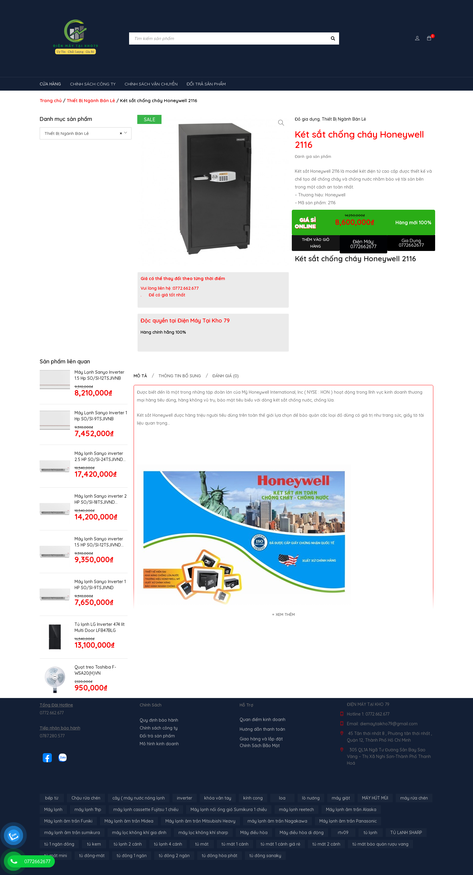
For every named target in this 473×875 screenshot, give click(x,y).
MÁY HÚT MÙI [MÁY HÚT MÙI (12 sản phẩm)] (375, 798)
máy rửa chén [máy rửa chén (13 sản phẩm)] (414, 798)
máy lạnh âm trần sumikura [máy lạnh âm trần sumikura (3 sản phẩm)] (72, 832)
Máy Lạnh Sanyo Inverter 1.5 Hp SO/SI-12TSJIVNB (99, 375)
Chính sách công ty (159, 728)
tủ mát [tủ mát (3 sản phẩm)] (201, 844)
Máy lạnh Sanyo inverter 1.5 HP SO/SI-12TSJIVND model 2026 (99, 542)
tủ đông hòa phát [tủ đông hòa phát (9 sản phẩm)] (219, 855)
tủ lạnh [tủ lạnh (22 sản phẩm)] (370, 832)
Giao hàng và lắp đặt (261, 739)
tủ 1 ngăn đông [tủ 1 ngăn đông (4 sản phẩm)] (59, 844)
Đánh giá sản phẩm (313, 156)
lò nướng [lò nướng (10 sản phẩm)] (311, 798)
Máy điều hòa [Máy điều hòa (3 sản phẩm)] (254, 832)
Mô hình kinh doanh (159, 743)
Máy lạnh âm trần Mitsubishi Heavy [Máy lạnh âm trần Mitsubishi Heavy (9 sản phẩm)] (200, 821)
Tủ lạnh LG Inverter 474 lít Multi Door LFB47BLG (100, 627)
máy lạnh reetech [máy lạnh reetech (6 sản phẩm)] (296, 809)
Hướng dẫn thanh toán (262, 729)
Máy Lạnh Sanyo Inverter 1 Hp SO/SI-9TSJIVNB (101, 416)
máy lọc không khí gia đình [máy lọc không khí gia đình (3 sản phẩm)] (139, 832)
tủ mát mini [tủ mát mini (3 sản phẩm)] (55, 855)
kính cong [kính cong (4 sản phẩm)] (253, 798)
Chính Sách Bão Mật (260, 745)
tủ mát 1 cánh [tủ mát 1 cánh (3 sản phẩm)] (235, 844)
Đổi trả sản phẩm (157, 736)
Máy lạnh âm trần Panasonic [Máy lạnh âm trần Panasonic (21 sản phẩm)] (348, 821)
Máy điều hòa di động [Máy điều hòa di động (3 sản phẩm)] (302, 832)
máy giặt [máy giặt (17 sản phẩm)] (341, 798)
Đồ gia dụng (307, 119)
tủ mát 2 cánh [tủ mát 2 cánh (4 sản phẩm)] (326, 844)
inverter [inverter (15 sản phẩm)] (184, 798)
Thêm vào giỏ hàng (315, 243)
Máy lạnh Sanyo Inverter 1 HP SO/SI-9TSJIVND (100, 584)
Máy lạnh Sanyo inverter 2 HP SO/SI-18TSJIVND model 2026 (101, 499)
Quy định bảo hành (159, 720)
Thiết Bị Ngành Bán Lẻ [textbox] (83, 133)
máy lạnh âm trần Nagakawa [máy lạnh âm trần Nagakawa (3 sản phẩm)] (277, 821)
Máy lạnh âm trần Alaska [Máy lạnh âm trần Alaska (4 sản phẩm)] (351, 809)
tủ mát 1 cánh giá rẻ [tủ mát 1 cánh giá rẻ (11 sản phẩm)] (280, 844)
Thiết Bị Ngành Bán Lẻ (91, 100)
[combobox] (86, 133)
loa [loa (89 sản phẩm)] (282, 798)
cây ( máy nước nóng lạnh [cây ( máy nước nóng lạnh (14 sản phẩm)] (138, 798)
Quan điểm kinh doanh (262, 719)
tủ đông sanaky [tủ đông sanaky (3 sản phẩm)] (265, 855)
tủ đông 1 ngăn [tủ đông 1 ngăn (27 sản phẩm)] (132, 855)
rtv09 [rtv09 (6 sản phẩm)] (343, 832)
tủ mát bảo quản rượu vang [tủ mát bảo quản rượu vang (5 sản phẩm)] (380, 844)
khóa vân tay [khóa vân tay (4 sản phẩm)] (217, 798)
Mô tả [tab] (140, 376)
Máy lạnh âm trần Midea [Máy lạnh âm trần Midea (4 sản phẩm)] (129, 821)
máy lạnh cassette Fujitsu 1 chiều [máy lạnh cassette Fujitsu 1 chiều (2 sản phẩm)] (145, 809)
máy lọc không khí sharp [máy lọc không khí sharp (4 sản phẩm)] (203, 832)
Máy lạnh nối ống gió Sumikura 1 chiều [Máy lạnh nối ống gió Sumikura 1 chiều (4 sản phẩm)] (229, 809)
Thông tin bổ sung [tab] (179, 376)
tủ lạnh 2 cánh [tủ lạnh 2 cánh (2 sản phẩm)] (128, 844)
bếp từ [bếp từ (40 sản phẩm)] (51, 798)
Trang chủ (51, 100)
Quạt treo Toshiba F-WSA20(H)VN (95, 670)
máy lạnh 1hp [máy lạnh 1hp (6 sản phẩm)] (88, 809)
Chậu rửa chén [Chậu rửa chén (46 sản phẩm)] (86, 798)
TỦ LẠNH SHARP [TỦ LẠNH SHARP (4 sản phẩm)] (406, 832)
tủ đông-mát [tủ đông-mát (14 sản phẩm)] (92, 855)
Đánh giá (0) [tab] (225, 376)
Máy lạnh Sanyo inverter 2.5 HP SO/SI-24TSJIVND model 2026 (99, 457)
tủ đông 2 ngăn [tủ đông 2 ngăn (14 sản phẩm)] (174, 855)
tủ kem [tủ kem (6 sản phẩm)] (94, 844)
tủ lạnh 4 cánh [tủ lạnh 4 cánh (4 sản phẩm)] (168, 844)
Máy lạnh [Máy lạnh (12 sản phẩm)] (53, 809)
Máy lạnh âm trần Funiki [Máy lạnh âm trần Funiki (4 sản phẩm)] (68, 821)
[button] (281, 122)
